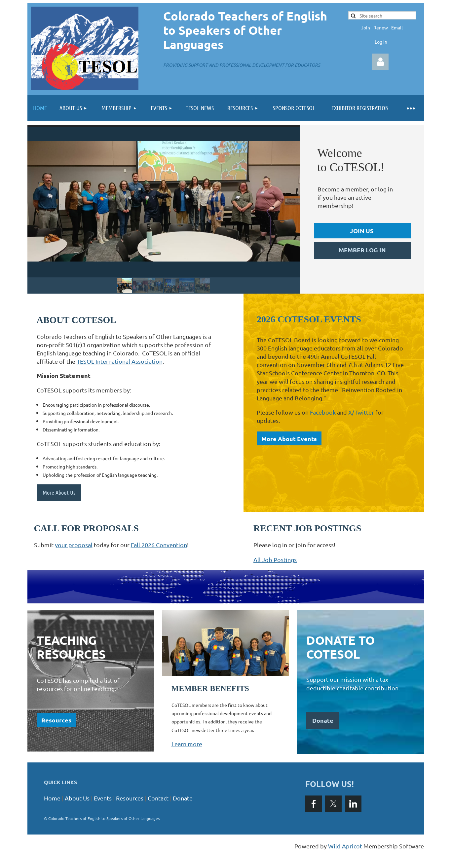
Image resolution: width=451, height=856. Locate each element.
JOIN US (361, 230)
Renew (380, 27)
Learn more (186, 743)
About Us (77, 798)
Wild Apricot (345, 845)
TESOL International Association (120, 361)
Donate (183, 798)
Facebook (323, 412)
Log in (380, 62)
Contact (159, 798)
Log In (381, 42)
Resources (56, 720)
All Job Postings (275, 559)
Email (397, 27)
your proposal (74, 544)
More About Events (289, 438)
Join (365, 27)
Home (52, 798)
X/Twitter (361, 412)
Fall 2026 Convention (159, 544)
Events (103, 798)
